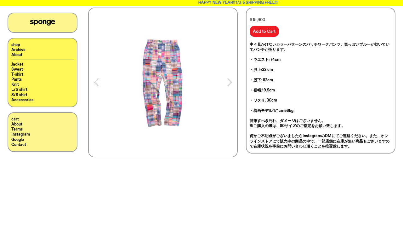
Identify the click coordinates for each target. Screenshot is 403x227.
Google (17, 140)
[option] (163, 82)
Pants (16, 79)
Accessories (22, 100)
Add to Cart (264, 31)
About (16, 55)
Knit (15, 84)
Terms (17, 129)
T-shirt (17, 74)
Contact (18, 145)
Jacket (17, 64)
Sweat (17, 69)
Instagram (20, 134)
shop (15, 45)
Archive (18, 50)
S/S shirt (19, 95)
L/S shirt (19, 89)
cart (15, 119)
